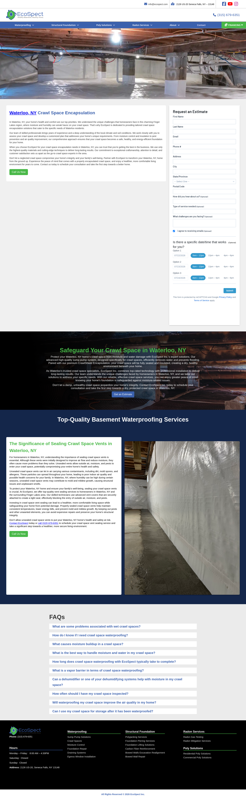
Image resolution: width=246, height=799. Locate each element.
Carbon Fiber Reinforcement (140, 748)
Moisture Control (76, 744)
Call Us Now (19, 172)
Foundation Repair (77, 748)
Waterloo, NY (23, 112)
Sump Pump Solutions (79, 737)
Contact (201, 25)
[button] (26, 25)
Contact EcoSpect (18, 523)
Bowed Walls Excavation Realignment (145, 752)
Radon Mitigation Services (197, 740)
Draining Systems (76, 752)
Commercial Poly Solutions (197, 757)
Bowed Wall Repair (135, 756)
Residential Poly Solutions (197, 753)
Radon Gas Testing (193, 737)
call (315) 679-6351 (48, 523)
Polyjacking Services (136, 737)
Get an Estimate (123, 394)
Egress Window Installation (81, 756)
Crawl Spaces (74, 740)
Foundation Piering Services (140, 740)
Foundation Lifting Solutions (139, 744)
